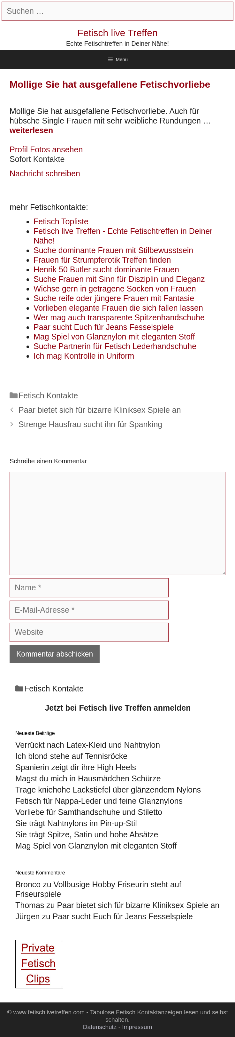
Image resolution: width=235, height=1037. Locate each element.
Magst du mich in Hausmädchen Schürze (88, 778)
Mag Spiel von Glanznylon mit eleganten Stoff (96, 845)
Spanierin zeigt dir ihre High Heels (75, 767)
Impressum (137, 1027)
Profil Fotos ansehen (46, 149)
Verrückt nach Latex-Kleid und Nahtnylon (87, 744)
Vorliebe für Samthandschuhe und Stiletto (88, 812)
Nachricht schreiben (45, 173)
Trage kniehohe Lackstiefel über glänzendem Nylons (108, 789)
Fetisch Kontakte (48, 395)
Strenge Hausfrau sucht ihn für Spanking (90, 424)
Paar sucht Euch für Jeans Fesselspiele (123, 916)
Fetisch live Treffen (117, 33)
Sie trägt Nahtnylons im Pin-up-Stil (76, 823)
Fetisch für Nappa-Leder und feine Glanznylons (99, 800)
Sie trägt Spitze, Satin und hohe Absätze (86, 834)
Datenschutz (100, 1027)
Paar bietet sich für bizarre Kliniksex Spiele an (100, 409)
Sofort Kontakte (37, 159)
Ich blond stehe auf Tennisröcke (71, 756)
